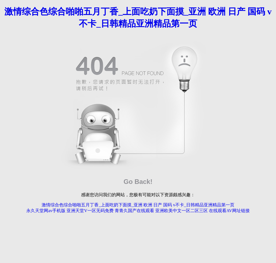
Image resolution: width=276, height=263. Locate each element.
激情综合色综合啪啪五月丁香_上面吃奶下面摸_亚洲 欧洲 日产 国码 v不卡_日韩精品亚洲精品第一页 (138, 205)
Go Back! (137, 181)
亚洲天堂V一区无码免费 (90, 210)
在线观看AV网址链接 (229, 210)
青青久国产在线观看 (134, 210)
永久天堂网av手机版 (45, 210)
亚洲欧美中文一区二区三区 (181, 210)
